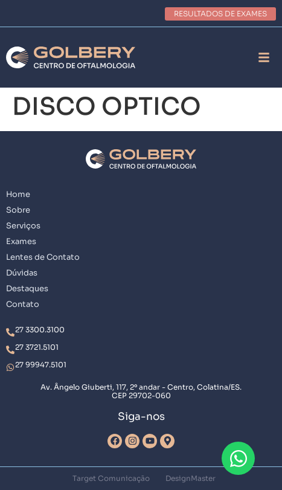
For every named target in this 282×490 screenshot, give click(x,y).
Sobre (18, 210)
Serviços (23, 226)
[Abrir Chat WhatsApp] (238, 458)
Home (18, 194)
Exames (21, 241)
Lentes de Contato (43, 257)
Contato (22, 304)
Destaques (27, 288)
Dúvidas (21, 273)
